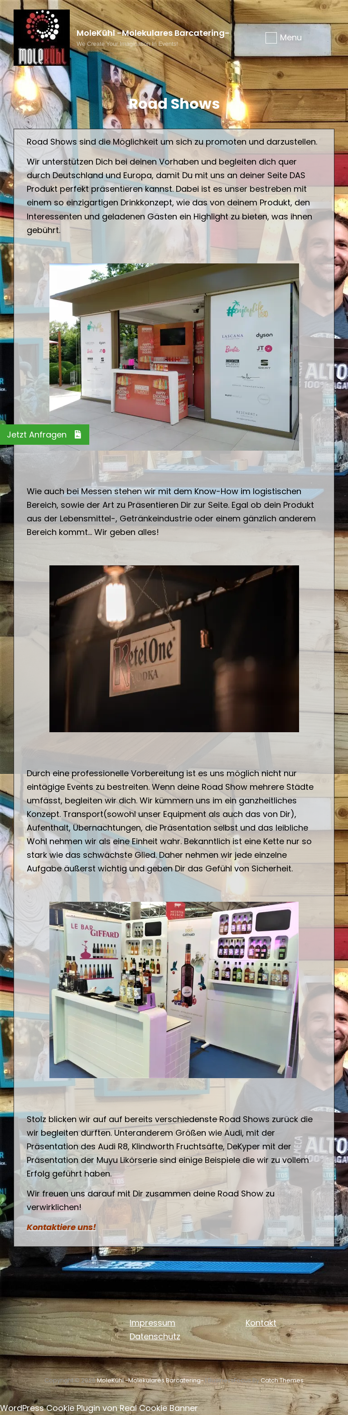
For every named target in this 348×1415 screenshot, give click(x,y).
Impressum (152, 1322)
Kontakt (261, 1322)
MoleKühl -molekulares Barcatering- (153, 33)
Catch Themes (282, 1380)
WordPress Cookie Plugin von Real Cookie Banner (99, 1408)
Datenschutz (155, 1336)
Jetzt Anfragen (48, 434)
